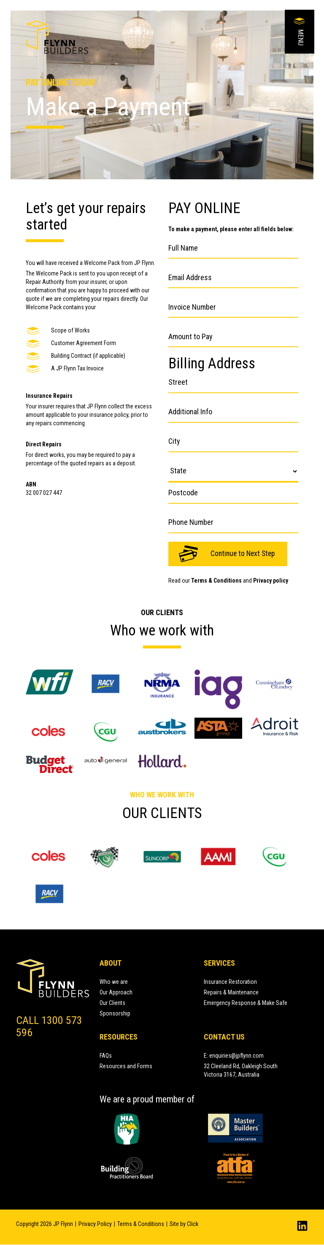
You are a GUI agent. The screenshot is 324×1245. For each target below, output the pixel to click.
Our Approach (116, 992)
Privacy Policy (95, 1224)
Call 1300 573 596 (47, 1026)
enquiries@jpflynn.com (236, 1055)
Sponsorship (115, 1013)
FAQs (106, 1055)
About (111, 963)
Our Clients (112, 1002)
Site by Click (184, 1224)
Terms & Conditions (216, 580)
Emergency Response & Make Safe (245, 1002)
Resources (119, 1036)
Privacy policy (270, 580)
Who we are (114, 981)
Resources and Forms (126, 1066)
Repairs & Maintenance (231, 992)
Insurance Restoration (230, 981)
